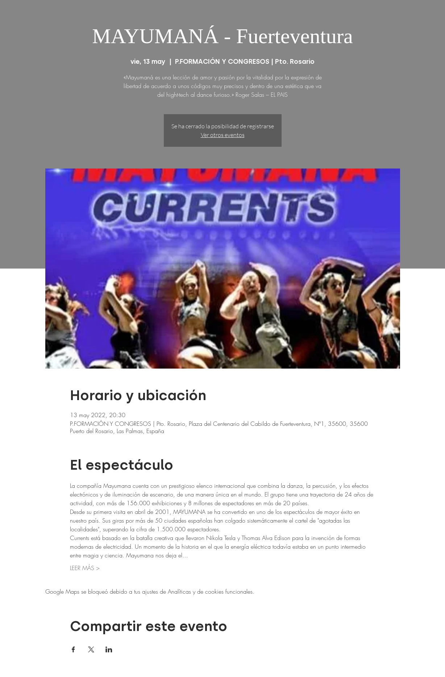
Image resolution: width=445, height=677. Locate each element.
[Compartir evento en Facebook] (73, 649)
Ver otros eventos (223, 134)
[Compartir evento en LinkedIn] (108, 649)
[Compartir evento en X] (91, 649)
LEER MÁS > (85, 568)
